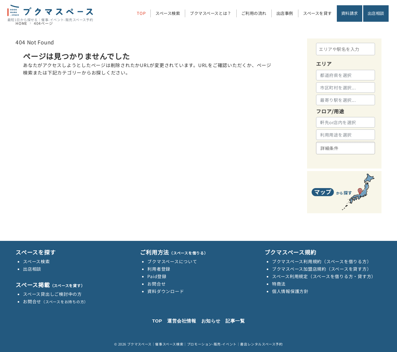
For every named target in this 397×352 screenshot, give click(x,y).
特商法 (279, 284)
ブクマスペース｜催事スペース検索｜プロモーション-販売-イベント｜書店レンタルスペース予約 (205, 343)
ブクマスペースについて (172, 261)
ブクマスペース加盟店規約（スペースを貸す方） (322, 269)
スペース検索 (36, 261)
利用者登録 (158, 269)
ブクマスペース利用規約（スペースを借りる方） (322, 261)
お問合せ (55, 301)
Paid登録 (157, 276)
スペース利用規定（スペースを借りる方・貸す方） (324, 276)
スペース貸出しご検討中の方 (52, 294)
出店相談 (32, 269)
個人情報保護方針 (290, 291)
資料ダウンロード (165, 291)
